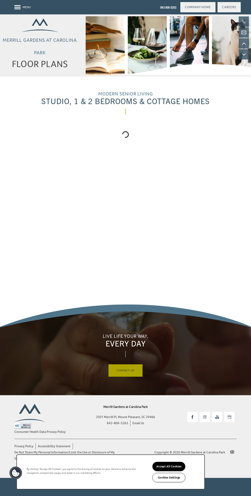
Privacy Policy (23, 446)
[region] (110, 471)
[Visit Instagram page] (205, 417)
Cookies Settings (169, 478)
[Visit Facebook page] (192, 417)
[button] (197, 7)
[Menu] (22, 7)
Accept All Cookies (168, 466)
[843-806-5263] (244, 21)
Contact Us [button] (125, 370)
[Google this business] (229, 417)
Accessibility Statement (54, 446)
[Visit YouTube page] (217, 417)
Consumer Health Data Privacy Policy (40, 432)
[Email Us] (244, 32)
